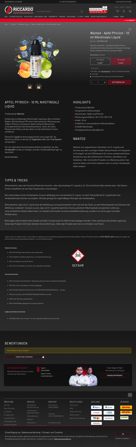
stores (116, 7)
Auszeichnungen (10, 425)
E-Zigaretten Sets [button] (16, 16)
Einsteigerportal (10, 421)
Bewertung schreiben (30, 357)
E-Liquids (7, 411)
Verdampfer (10, 149)
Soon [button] (122, 16)
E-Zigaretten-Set (38, 139)
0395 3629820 (53, 407)
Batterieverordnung (77, 418)
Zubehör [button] (62, 16)
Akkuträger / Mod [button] (40, 16)
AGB (71, 408)
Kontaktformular (54, 423)
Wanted (20, 113)
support (122, 7)
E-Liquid (15, 136)
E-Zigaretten (9, 415)
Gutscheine (31, 423)
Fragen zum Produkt (115, 375)
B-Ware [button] (116, 16)
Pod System (56, 139)
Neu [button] (6, 16)
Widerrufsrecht (75, 411)
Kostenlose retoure (123, 2)
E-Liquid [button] (80, 16)
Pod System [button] (28, 16)
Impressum (74, 405)
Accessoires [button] (71, 16)
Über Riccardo (9, 408)
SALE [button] (110, 16)
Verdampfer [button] (53, 16)
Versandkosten (105, 71)
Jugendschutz (9, 418)
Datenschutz (74, 415)
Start (6, 24)
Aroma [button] (87, 16)
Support (30, 419)
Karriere (128, 7)
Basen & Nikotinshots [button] (99, 16)
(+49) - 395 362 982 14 (56, 416)
